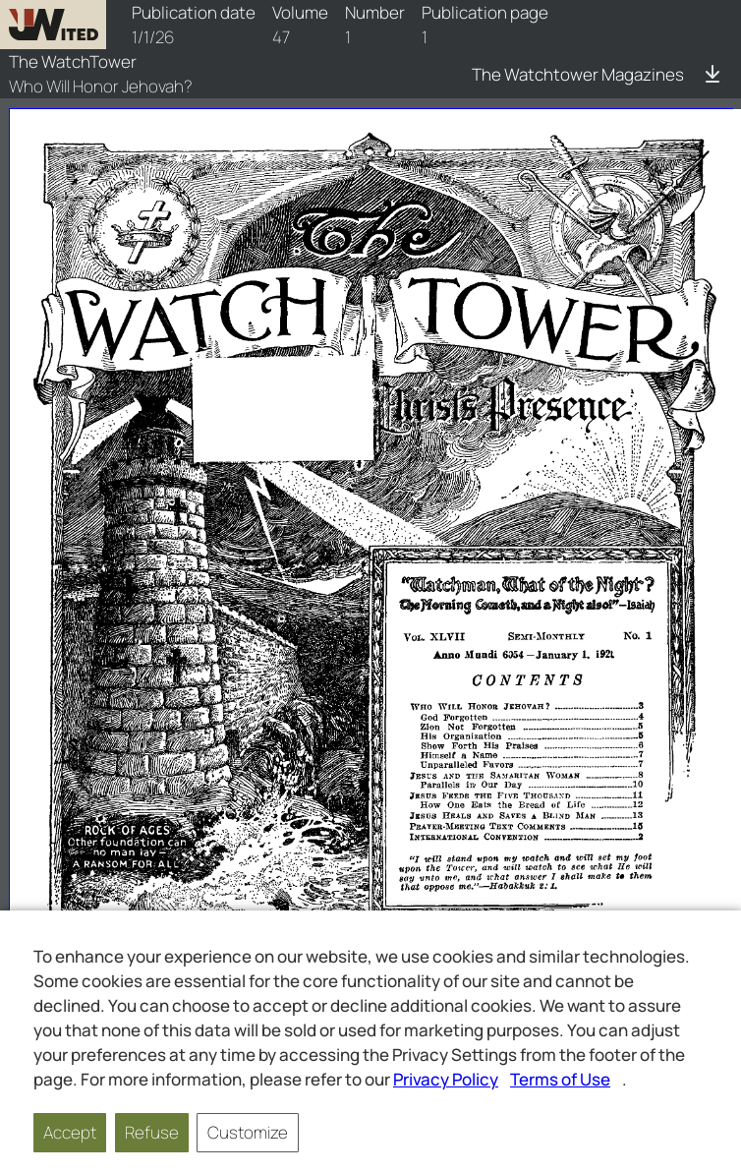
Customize (247, 1132)
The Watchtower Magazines (578, 74)
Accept (69, 1132)
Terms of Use (560, 1079)
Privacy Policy (445, 1079)
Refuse (152, 1132)
